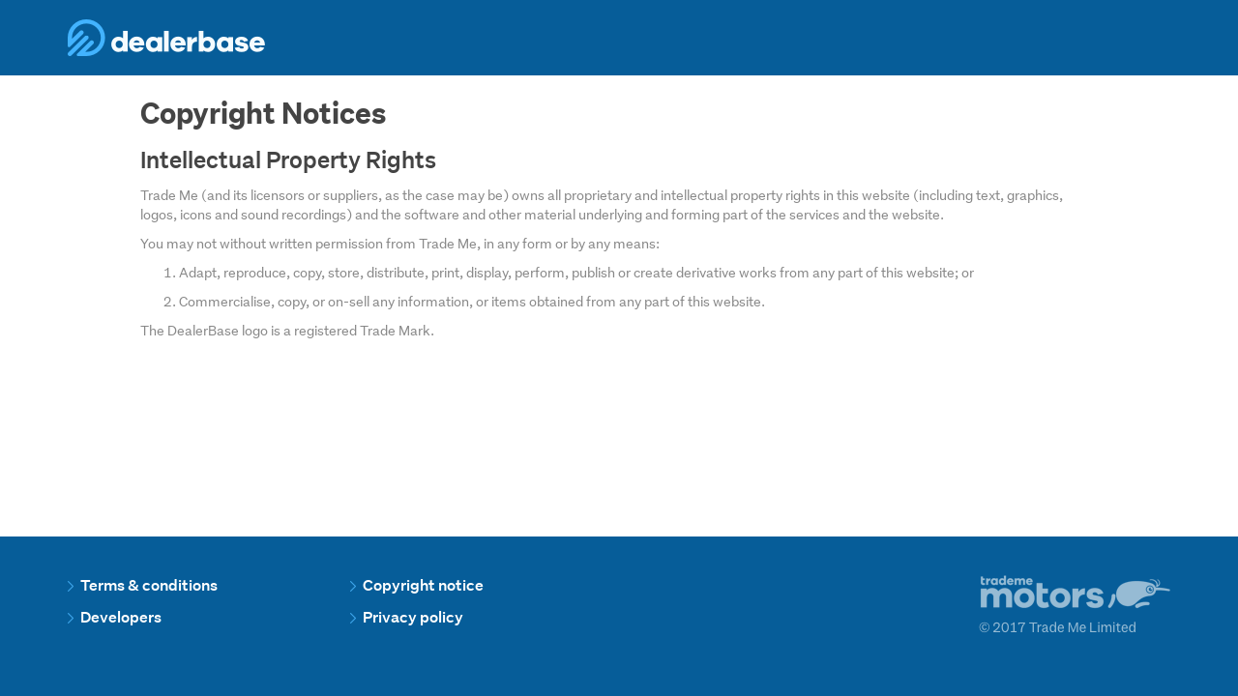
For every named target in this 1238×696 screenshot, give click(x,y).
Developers (115, 617)
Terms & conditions (143, 585)
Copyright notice (417, 585)
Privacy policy (406, 617)
